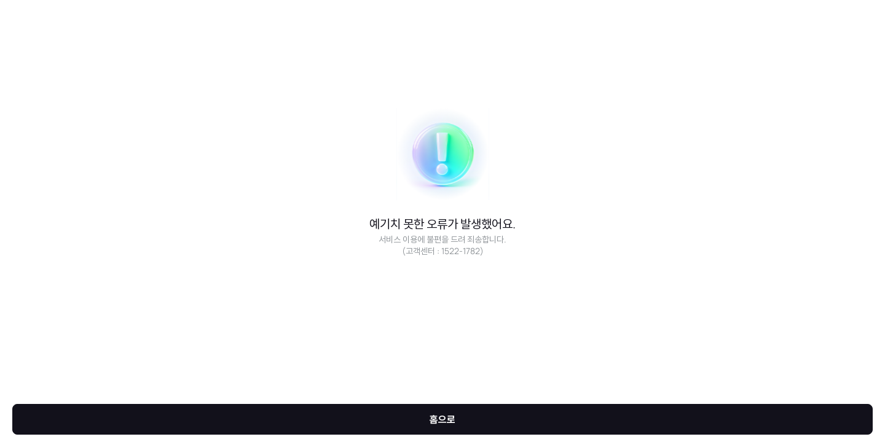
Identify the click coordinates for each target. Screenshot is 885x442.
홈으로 (442, 419)
